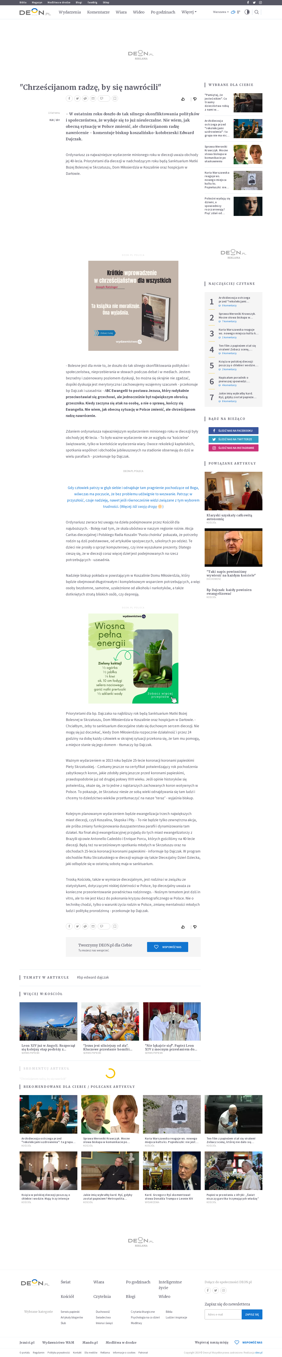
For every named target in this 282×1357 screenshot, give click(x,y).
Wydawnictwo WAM (58, 1342)
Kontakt (77, 1352)
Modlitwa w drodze (59, 2)
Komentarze (98, 12)
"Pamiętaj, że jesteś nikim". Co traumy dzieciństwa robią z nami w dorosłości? (217, 104)
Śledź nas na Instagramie (233, 448)
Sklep (106, 2)
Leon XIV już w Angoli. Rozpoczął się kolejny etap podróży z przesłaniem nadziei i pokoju (48, 1049)
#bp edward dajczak (93, 977)
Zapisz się (252, 1314)
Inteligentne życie (170, 1285)
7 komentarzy (228, 321)
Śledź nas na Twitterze (232, 439)
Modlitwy (136, 1323)
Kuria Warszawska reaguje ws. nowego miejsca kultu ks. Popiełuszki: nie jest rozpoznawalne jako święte (217, 185)
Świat (65, 1282)
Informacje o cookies (124, 1352)
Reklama (105, 1352)
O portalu (25, 1352)
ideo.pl (258, 1352)
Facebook (248, 2)
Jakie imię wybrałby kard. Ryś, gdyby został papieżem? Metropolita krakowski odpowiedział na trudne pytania (107, 1200)
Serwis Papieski (30, 1053)
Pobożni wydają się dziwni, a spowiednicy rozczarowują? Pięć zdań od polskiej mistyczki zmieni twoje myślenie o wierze (217, 211)
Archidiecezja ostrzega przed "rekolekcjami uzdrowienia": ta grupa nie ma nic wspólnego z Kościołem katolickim (216, 133)
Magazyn (37, 2)
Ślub (63, 1323)
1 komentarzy (228, 337)
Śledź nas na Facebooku (232, 430)
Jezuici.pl (27, 1342)
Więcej (187, 12)
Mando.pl (90, 1342)
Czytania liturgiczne (143, 1312)
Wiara (121, 12)
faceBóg (92, 2)
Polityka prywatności (59, 1352)
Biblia (23, 2)
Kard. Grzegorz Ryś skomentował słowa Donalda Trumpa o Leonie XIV (169, 1196)
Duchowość (214, 579)
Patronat (143, 1352)
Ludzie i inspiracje (176, 1317)
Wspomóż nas (167, 947)
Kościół (54, 994)
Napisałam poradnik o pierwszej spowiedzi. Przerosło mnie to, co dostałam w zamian (233, 383)
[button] (247, 12)
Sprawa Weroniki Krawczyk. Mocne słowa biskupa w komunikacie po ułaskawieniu (216, 154)
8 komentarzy (228, 401)
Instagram (260, 2)
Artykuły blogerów (72, 1317)
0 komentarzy (228, 305)
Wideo (139, 12)
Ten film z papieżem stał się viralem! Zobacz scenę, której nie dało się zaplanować (237, 351)
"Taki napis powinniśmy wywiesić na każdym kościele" (231, 573)
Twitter (254, 2)
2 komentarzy (228, 369)
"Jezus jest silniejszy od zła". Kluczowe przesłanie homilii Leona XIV (106, 1049)
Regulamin (38, 1352)
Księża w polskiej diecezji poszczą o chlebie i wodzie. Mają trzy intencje (237, 365)
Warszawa (219, 12)
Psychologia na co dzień (145, 1317)
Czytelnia (102, 1296)
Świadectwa (103, 1317)
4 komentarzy (228, 385)
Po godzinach (163, 12)
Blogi (79, 2)
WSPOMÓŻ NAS (248, 1342)
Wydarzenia (70, 12)
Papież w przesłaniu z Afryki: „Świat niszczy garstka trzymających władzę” (233, 1196)
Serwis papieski (70, 1312)
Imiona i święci (104, 1323)
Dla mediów (91, 1352)
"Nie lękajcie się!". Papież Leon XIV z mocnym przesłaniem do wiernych (169, 1049)
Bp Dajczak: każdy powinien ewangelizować (229, 591)
